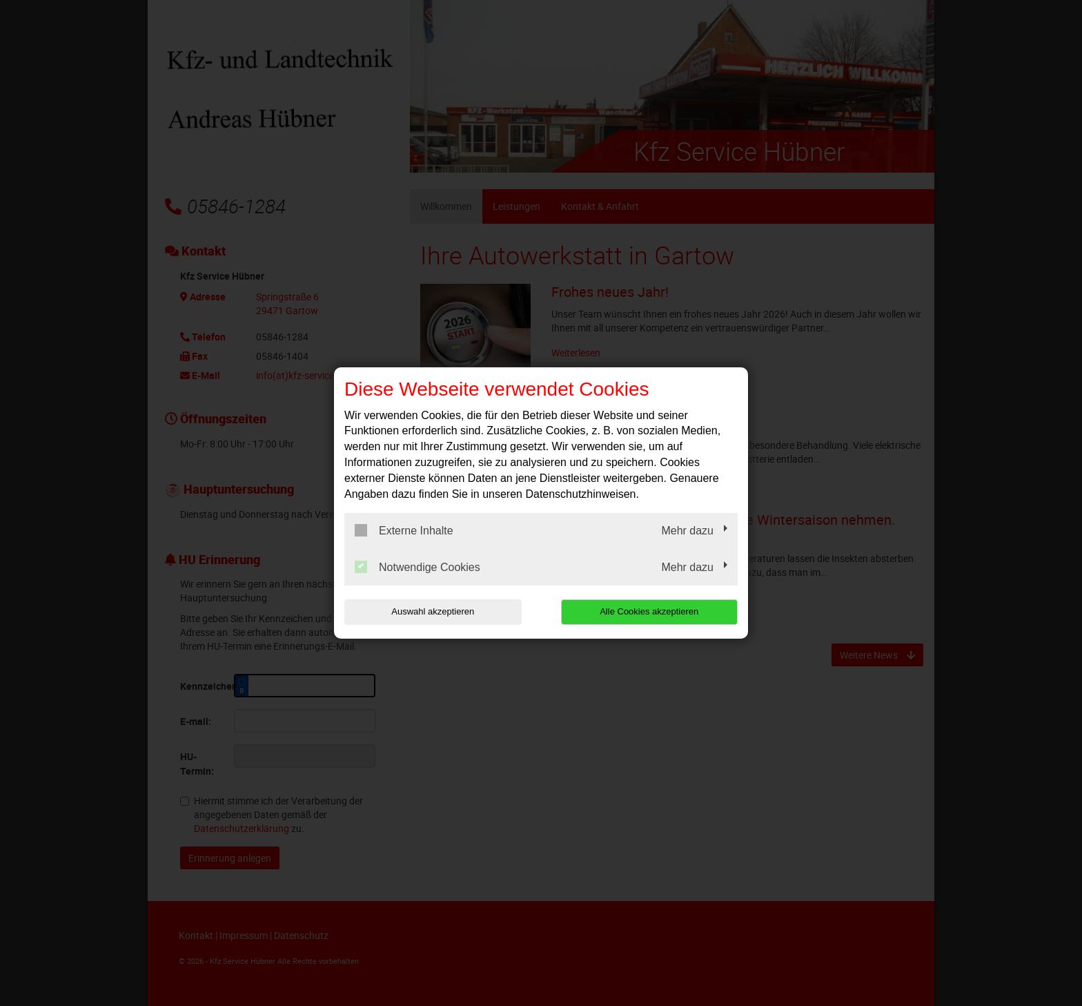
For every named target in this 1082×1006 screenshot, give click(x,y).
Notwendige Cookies (417, 567)
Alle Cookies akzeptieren (649, 611)
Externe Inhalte (404, 530)
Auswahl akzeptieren (432, 611)
